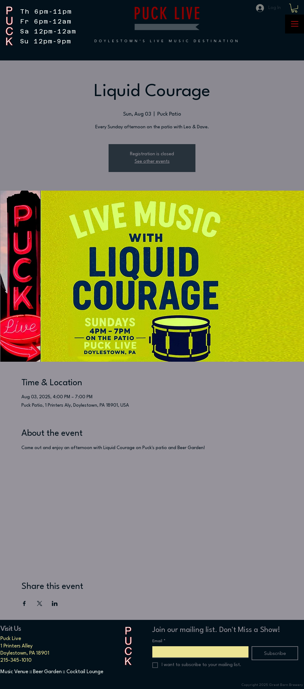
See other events (152, 161)
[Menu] (294, 24)
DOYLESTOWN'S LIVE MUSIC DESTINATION (167, 41)
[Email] (198, 651)
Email (159, 641)
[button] (294, 8)
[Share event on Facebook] (24, 603)
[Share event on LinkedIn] (55, 603)
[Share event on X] (39, 603)
